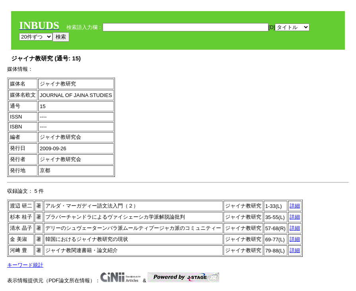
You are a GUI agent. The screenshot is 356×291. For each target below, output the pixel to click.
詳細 (295, 206)
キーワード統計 (25, 265)
